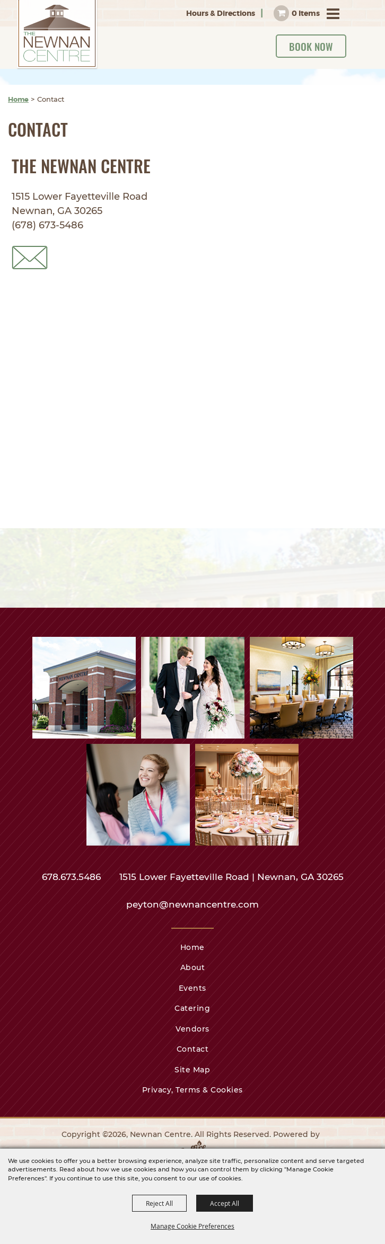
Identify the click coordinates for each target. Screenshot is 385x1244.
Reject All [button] (159, 1203)
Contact (193, 1049)
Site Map (192, 1069)
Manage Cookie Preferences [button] (192, 1226)
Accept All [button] (224, 1203)
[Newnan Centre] (57, 35)
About (192, 967)
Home (18, 99)
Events (192, 988)
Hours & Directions (220, 13)
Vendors (192, 1029)
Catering (192, 1008)
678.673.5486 (72, 877)
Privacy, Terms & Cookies (192, 1090)
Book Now (311, 46)
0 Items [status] (306, 13)
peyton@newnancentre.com (192, 904)
